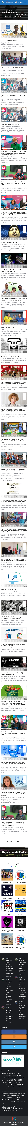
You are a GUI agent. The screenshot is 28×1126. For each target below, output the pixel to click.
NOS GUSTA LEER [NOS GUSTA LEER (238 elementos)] (5, 1097)
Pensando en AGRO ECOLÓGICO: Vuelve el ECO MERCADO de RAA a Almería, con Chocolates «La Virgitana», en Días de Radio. (13, 703)
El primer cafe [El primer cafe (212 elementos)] (4, 1082)
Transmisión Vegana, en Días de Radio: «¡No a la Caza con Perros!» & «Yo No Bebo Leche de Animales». (14, 794)
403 (11, 842)
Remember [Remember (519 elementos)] (13, 1101)
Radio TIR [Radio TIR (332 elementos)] (19, 1099)
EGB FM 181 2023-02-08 (7, 327)
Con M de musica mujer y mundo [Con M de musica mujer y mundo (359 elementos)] (9, 1077)
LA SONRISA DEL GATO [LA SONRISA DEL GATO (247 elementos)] (6, 1093)
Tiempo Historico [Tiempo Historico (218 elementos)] (20, 1108)
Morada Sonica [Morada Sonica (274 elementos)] (12, 1095)
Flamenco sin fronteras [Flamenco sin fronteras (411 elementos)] (7, 1086)
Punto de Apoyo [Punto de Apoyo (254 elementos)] (13, 1099)
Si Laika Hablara (7, 898)
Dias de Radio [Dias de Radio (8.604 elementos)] (15, 1080)
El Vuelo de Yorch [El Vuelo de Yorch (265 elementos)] (5, 1084)
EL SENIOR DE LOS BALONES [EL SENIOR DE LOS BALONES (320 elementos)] (14, 1082)
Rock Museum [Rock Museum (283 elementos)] (5, 1103)
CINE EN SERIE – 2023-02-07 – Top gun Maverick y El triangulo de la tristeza (11, 617)
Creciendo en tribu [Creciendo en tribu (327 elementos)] (20, 1077)
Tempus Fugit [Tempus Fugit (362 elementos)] (12, 1106)
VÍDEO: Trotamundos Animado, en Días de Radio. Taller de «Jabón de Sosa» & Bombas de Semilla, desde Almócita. (14, 824)
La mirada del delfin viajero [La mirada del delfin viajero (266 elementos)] (7, 1091)
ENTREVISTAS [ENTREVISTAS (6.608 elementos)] (16, 1084)
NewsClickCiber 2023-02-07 (8, 589)
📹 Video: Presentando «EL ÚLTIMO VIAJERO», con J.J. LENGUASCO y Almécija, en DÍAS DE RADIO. (9, 1013)
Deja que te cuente (7, 947)
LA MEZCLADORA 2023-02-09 (9, 242)
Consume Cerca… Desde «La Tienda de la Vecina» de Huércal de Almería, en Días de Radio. (12, 441)
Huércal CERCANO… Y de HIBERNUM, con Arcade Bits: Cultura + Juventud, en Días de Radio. (13, 763)
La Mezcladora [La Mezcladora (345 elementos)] (13, 1089)
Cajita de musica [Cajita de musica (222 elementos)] (12, 1075)
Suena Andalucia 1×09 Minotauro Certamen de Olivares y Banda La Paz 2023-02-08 (14, 299)
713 (18, 842)
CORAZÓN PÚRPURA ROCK (7, 931)
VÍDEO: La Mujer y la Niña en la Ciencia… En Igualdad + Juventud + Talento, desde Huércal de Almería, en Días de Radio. (14, 213)
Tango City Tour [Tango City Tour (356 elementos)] (5, 1106)
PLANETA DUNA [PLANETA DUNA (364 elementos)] (5, 1099)
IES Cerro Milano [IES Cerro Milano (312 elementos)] (21, 1086)
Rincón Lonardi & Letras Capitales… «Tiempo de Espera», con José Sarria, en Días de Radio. (14, 501)
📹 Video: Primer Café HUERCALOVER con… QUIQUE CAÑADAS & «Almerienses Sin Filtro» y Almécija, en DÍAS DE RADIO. (22, 1009)
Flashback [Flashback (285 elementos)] (15, 1086)
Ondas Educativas (21, 882)
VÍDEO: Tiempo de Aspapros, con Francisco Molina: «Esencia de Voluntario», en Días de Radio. (13, 733)
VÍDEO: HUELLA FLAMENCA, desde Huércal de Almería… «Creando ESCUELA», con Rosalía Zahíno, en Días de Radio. (13, 153)
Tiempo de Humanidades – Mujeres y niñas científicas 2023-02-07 (13, 644)
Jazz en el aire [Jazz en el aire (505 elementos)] (5, 1089)
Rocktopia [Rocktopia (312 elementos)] (11, 1103)
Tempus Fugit (20, 930)
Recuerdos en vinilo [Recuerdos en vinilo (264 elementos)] (6, 1101)
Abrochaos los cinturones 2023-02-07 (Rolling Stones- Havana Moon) (14, 673)
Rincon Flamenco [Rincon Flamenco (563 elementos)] (21, 1101)
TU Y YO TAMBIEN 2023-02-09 (9, 40)
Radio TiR (7, 914)
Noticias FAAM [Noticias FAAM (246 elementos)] (12, 1097)
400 (18, 840)
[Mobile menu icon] (25, 2)
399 (14, 840)
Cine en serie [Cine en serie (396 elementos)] (19, 1075)
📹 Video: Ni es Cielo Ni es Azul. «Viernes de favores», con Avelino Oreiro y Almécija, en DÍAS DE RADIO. (22, 965)
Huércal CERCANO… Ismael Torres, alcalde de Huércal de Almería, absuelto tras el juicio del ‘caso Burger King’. (14, 561)
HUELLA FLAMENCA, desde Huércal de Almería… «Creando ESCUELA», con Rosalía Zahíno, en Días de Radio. (13, 411)
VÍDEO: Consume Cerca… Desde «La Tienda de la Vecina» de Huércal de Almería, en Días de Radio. (14, 183)
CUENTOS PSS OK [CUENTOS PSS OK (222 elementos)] (5, 1080)
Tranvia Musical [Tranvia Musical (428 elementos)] (5, 1110)
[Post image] (2, 959)
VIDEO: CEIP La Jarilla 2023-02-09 (10, 124)
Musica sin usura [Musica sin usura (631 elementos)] (20, 1095)
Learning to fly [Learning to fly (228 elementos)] (14, 1093)
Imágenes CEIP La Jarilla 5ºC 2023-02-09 (12, 68)
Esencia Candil (7, 882)
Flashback (20, 914)
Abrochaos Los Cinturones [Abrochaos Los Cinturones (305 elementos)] (7, 1073)
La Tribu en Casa (20, 898)
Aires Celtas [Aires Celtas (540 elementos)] (17, 1073)
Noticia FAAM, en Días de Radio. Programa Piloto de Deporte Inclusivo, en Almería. (13, 470)
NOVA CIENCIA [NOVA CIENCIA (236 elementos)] (18, 1097)
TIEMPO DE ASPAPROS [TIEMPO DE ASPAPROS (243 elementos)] (20, 1106)
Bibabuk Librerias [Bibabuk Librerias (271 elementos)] (5, 1075)
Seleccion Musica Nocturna (21, 948)
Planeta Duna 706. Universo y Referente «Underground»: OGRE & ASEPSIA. (12, 355)
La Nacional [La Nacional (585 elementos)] (16, 1091)
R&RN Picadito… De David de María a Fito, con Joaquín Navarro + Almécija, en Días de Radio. (14, 382)
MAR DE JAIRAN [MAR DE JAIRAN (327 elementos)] (5, 1095)
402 (7, 842)
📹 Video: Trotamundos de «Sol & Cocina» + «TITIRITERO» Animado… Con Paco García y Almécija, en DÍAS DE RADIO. (9, 966)
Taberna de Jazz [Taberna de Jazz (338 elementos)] (17, 1103)
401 (23, 840)
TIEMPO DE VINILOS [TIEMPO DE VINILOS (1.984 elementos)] (9, 1108)
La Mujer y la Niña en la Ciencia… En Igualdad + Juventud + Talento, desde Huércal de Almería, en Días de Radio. (14, 530)
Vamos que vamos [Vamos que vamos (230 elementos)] (13, 1110)
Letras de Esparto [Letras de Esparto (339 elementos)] (21, 1093)
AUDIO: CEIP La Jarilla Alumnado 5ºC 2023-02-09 (13, 96)
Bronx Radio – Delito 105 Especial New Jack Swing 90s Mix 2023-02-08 (13, 270)
